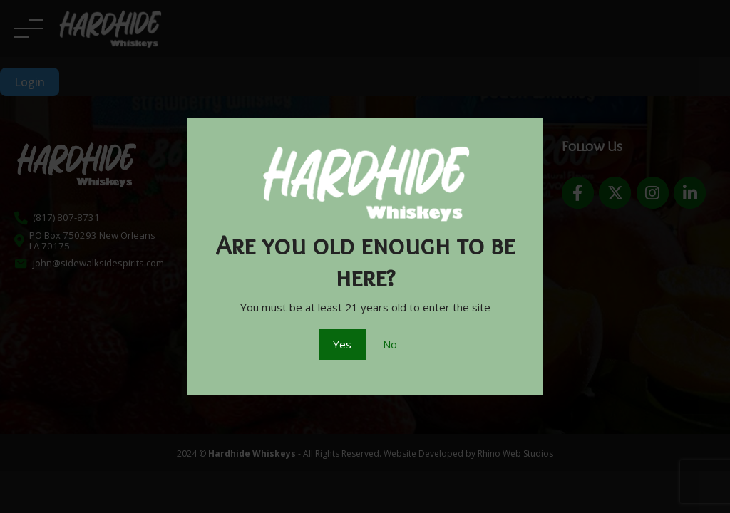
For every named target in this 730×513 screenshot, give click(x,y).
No (390, 344)
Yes (342, 344)
